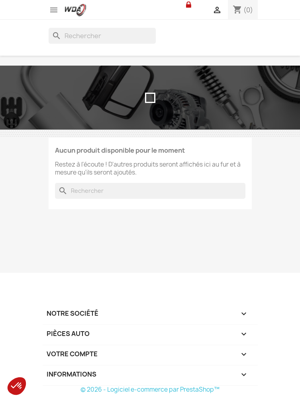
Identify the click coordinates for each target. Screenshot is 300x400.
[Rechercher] (102, 36)
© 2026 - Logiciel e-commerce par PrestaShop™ (150, 389)
